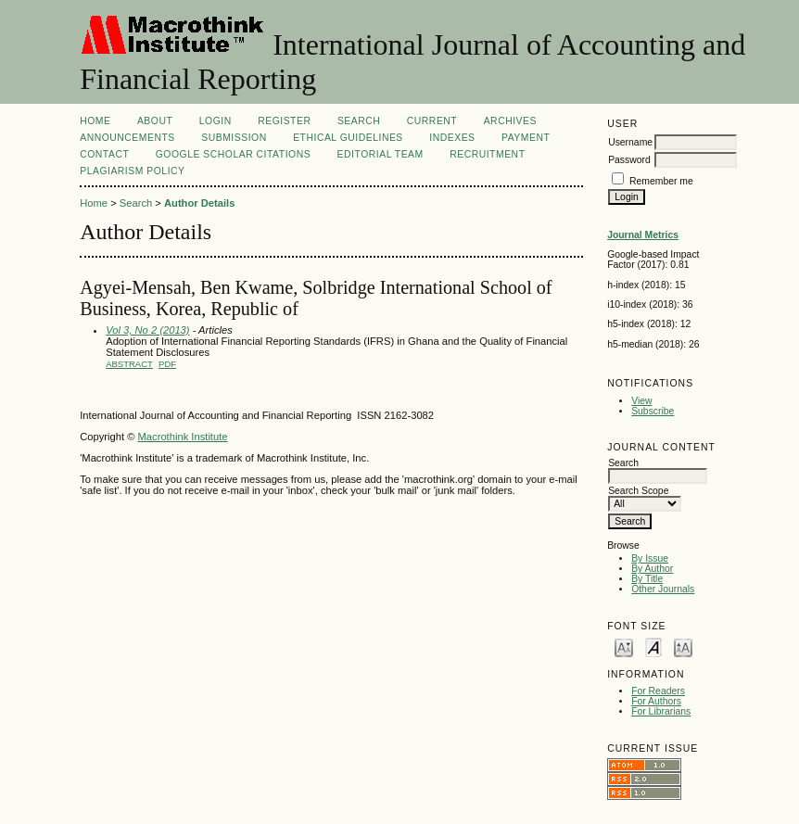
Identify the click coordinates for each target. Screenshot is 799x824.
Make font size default (653, 646)
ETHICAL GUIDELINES (348, 138)
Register (284, 121)
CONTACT (104, 154)
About (154, 121)
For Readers (658, 691)
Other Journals (662, 589)
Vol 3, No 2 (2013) (147, 330)
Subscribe (652, 411)
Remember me (661, 181)
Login (215, 121)
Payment (525, 138)
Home (95, 121)
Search (358, 121)
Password (629, 160)
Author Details (199, 203)
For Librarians (661, 711)
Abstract (129, 364)
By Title (647, 579)
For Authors (656, 701)
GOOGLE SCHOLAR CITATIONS (233, 154)
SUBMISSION (233, 138)
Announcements (127, 138)
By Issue (649, 558)
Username (630, 142)
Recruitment (487, 154)
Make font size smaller (624, 646)
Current (432, 121)
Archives (510, 121)
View (641, 401)
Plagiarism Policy (132, 171)
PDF (167, 364)
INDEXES (452, 138)
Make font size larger (683, 646)
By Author (652, 569)
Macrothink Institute (183, 436)
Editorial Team (380, 154)
